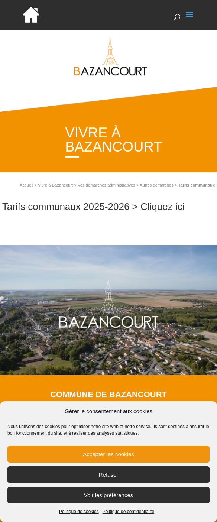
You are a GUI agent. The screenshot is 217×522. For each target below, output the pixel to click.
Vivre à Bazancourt (55, 185)
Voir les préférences (108, 498)
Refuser (109, 477)
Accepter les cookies (108, 457)
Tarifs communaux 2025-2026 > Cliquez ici (93, 206)
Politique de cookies (79, 514)
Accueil (26, 185)
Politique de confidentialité (128, 514)
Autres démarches (157, 185)
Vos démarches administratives (106, 185)
